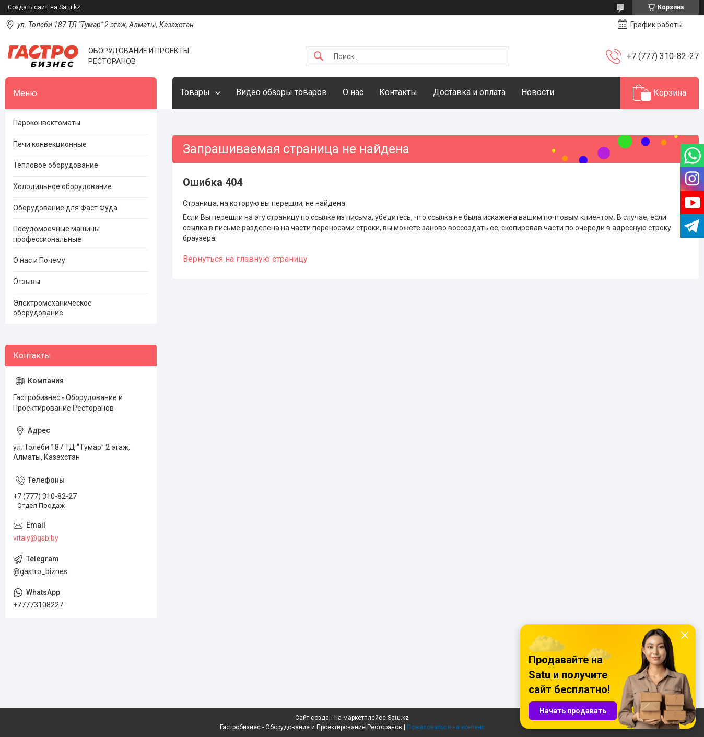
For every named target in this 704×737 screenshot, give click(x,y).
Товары (195, 92)
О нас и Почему (39, 260)
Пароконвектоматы (46, 123)
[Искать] (318, 57)
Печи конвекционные (50, 144)
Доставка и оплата (469, 92)
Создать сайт (28, 7)
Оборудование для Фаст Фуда (65, 208)
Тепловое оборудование (55, 165)
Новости (537, 92)
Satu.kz (398, 717)
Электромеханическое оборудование (52, 308)
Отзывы (26, 281)
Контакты (398, 92)
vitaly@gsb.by (35, 538)
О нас (353, 92)
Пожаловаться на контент (445, 727)
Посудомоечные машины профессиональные (56, 234)
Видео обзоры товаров (281, 92)
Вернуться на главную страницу (245, 259)
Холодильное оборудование (62, 186)
